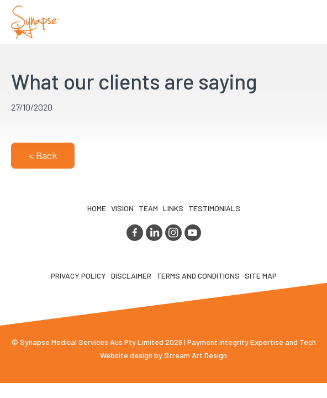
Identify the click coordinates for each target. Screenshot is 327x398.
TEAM (148, 208)
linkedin (154, 232)
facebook (134, 232)
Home (96, 208)
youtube (192, 232)
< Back (43, 155)
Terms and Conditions (198, 275)
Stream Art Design (195, 355)
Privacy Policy (78, 275)
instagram (173, 232)
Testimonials (214, 208)
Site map (261, 275)
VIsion (122, 208)
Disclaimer (131, 275)
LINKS (173, 208)
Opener (305, 22)
